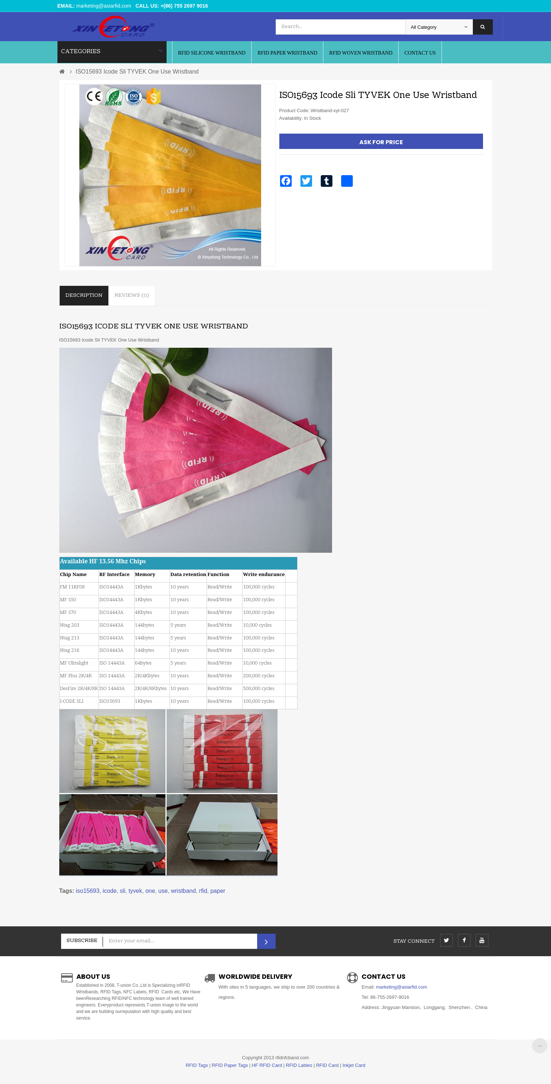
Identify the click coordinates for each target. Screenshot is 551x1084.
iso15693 (87, 891)
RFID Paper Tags (230, 1065)
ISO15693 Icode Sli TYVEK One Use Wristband (137, 71)
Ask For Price (381, 142)
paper (217, 891)
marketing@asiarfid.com (103, 6)
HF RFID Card (267, 1065)
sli (122, 891)
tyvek (135, 891)
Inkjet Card (354, 1065)
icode (109, 891)
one (150, 891)
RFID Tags (197, 1065)
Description (84, 295)
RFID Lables (299, 1065)
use (163, 891)
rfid (203, 891)
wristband (183, 891)
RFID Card (327, 1065)
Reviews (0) (132, 295)
